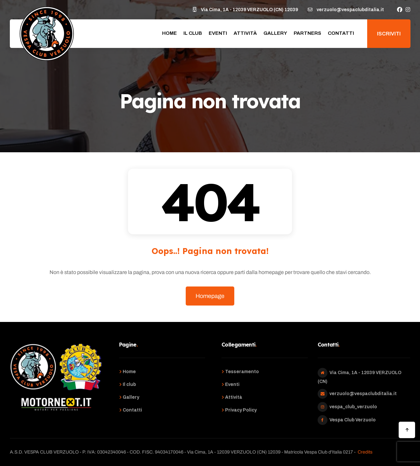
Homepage (210, 296)
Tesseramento (242, 371)
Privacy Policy (241, 410)
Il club (192, 33)
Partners (307, 33)
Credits (365, 452)
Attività (245, 33)
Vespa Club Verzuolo (352, 419)
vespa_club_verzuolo (353, 406)
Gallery (275, 33)
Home (169, 33)
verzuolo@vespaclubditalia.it (363, 393)
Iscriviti (389, 33)
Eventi (218, 33)
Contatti (341, 33)
